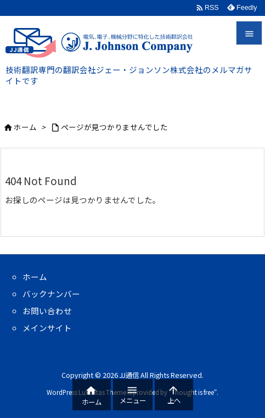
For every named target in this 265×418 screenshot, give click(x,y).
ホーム (25, 126)
